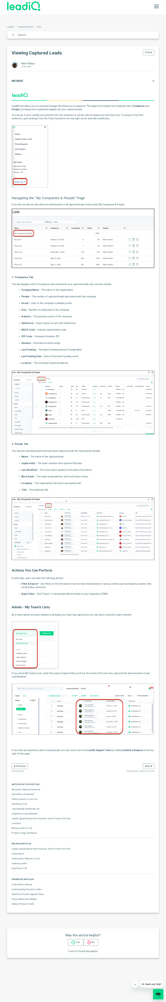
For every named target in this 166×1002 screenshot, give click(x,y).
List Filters (16, 823)
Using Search (18, 854)
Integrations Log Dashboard (24, 814)
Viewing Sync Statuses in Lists (26, 858)
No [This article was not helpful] (93, 942)
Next (148, 766)
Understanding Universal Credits (27, 889)
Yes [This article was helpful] (78, 942)
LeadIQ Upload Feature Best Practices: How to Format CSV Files (41, 818)
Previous (20, 766)
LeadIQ (10, 27)
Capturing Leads (19, 863)
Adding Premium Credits (23, 904)
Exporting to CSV (19, 804)
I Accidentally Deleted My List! (26, 809)
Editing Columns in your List (24, 799)
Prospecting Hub (25, 27)
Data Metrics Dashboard (23, 794)
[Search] (83, 35)
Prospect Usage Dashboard (24, 833)
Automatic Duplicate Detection (26, 789)
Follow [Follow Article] (148, 52)
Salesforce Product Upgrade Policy (28, 894)
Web (39, 27)
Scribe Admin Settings (22, 884)
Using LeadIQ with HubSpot (24, 899)
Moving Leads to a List (22, 828)
